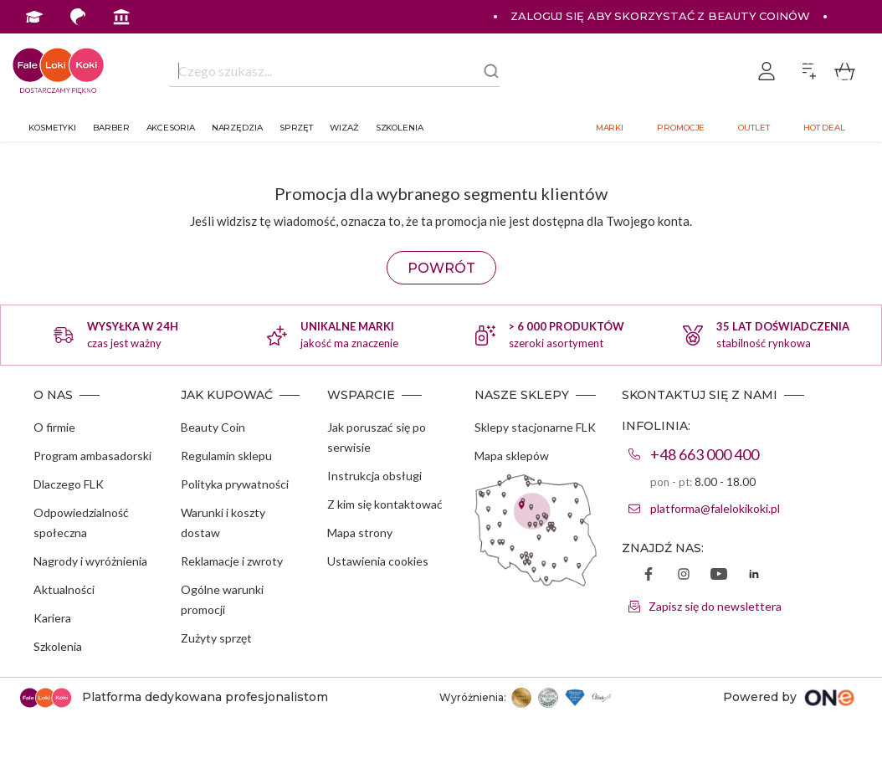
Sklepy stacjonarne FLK (535, 427)
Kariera (52, 618)
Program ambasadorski (92, 455)
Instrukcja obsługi (374, 476)
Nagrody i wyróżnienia (90, 561)
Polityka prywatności (235, 484)
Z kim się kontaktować (385, 504)
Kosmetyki (52, 127)
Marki (610, 127)
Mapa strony (359, 532)
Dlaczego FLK (68, 484)
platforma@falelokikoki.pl (715, 508)
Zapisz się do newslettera (715, 606)
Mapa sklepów (511, 455)
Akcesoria (170, 127)
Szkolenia (399, 127)
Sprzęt (296, 127)
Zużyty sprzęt (216, 638)
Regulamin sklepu (226, 455)
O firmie (54, 427)
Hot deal (824, 127)
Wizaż (344, 127)
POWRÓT (441, 268)
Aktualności (64, 589)
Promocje (681, 127)
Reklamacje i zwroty (232, 561)
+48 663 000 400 (704, 454)
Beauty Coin (213, 427)
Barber (111, 127)
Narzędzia (237, 127)
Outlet (753, 127)
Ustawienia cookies (377, 561)
